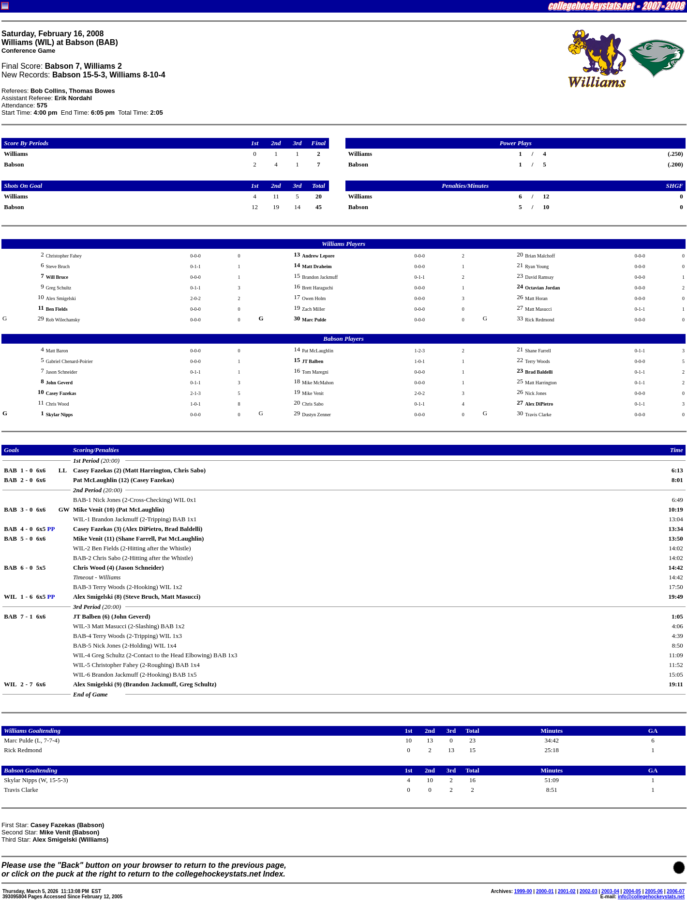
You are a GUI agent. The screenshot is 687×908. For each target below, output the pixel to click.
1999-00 (523, 891)
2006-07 (676, 891)
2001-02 (567, 891)
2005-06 (654, 891)
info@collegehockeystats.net (651, 896)
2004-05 (632, 891)
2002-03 (588, 891)
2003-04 (610, 891)
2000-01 (545, 891)
